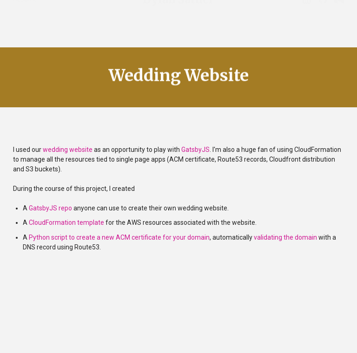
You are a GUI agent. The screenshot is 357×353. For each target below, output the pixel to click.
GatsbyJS (195, 149)
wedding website (68, 149)
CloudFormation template (66, 222)
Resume (25, 9)
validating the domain (285, 237)
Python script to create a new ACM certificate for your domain (119, 237)
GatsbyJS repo (50, 208)
